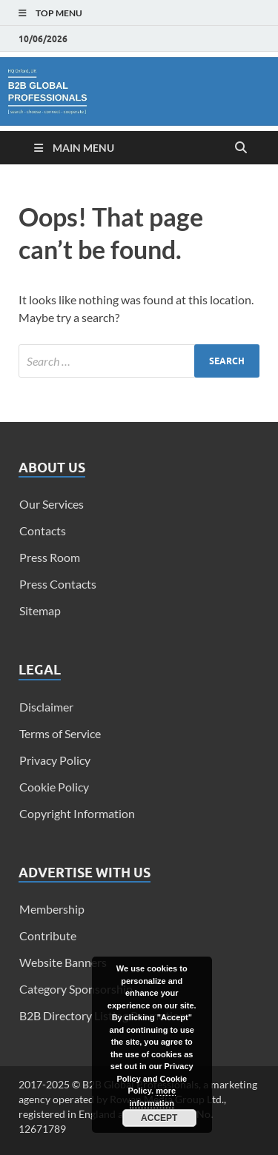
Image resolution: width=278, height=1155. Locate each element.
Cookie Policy (54, 787)
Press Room (49, 557)
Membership (52, 909)
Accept (159, 1118)
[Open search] (241, 148)
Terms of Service (60, 733)
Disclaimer (46, 707)
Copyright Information (77, 813)
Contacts (42, 530)
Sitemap (40, 610)
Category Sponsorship (76, 989)
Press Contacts (57, 584)
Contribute (47, 935)
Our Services (51, 504)
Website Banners (63, 962)
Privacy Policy (54, 760)
